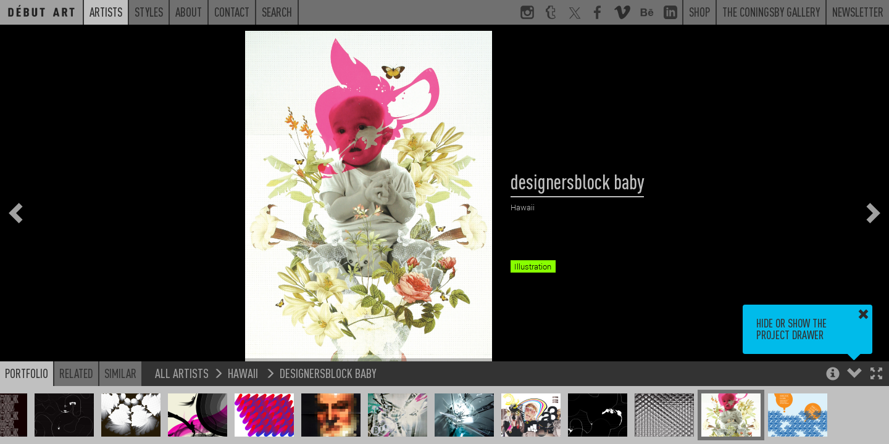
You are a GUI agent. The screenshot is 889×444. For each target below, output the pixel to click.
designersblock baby (328, 372)
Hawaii (244, 372)
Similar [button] (120, 373)
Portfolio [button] (26, 373)
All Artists (182, 372)
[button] (876, 375)
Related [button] (76, 373)
